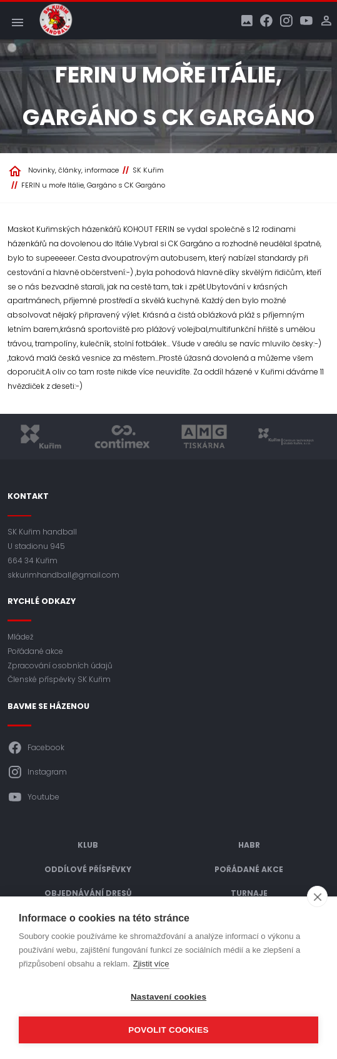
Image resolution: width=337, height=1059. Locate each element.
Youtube (33, 797)
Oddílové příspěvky (87, 869)
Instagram (37, 772)
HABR (249, 845)
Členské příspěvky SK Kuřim (59, 679)
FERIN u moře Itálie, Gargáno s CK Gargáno (93, 185)
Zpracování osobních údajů (60, 665)
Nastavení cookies (168, 996)
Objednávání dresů (87, 893)
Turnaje (249, 893)
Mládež (20, 636)
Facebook (36, 747)
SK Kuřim (148, 170)
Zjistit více (151, 963)
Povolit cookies (168, 1030)
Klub (88, 845)
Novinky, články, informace (73, 170)
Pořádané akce (35, 651)
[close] (317, 896)
